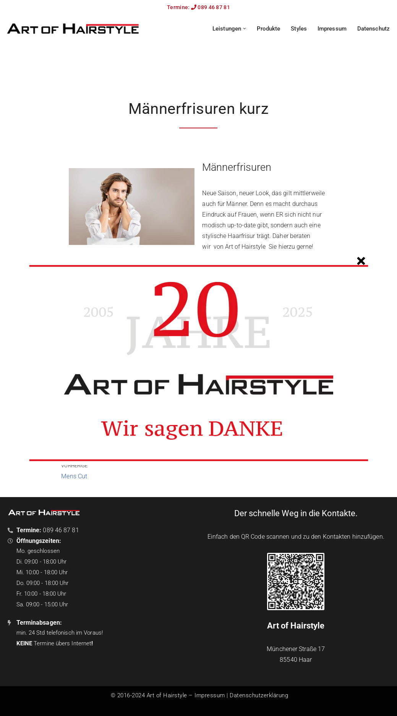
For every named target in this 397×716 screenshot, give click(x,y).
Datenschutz (373, 28)
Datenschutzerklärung (259, 695)
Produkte (268, 28)
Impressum (332, 28)
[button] (244, 28)
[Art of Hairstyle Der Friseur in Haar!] (72, 28)
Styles (299, 28)
